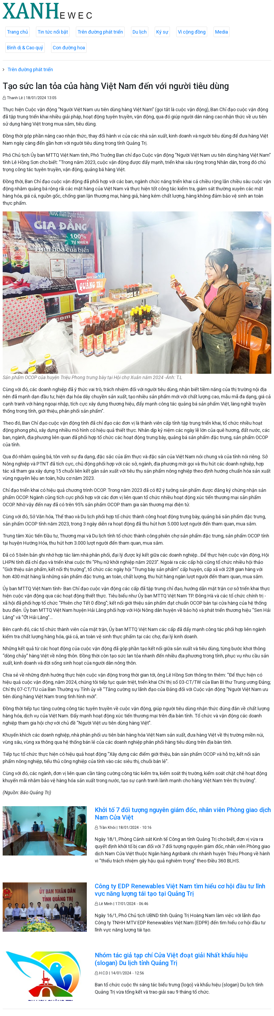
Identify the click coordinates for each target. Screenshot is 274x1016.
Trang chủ (17, 32)
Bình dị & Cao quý (25, 47)
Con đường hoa (69, 47)
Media (221, 32)
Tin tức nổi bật (53, 32)
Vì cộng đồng (192, 32)
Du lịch (140, 32)
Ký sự (162, 32)
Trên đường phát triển (100, 32)
